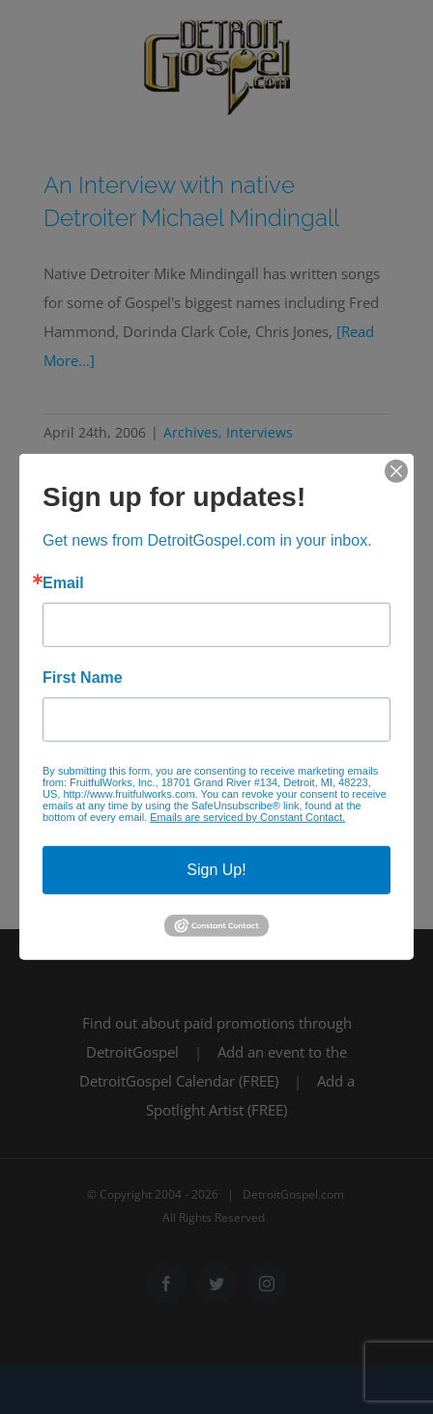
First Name (83, 678)
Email (63, 583)
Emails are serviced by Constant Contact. (247, 817)
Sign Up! (216, 870)
